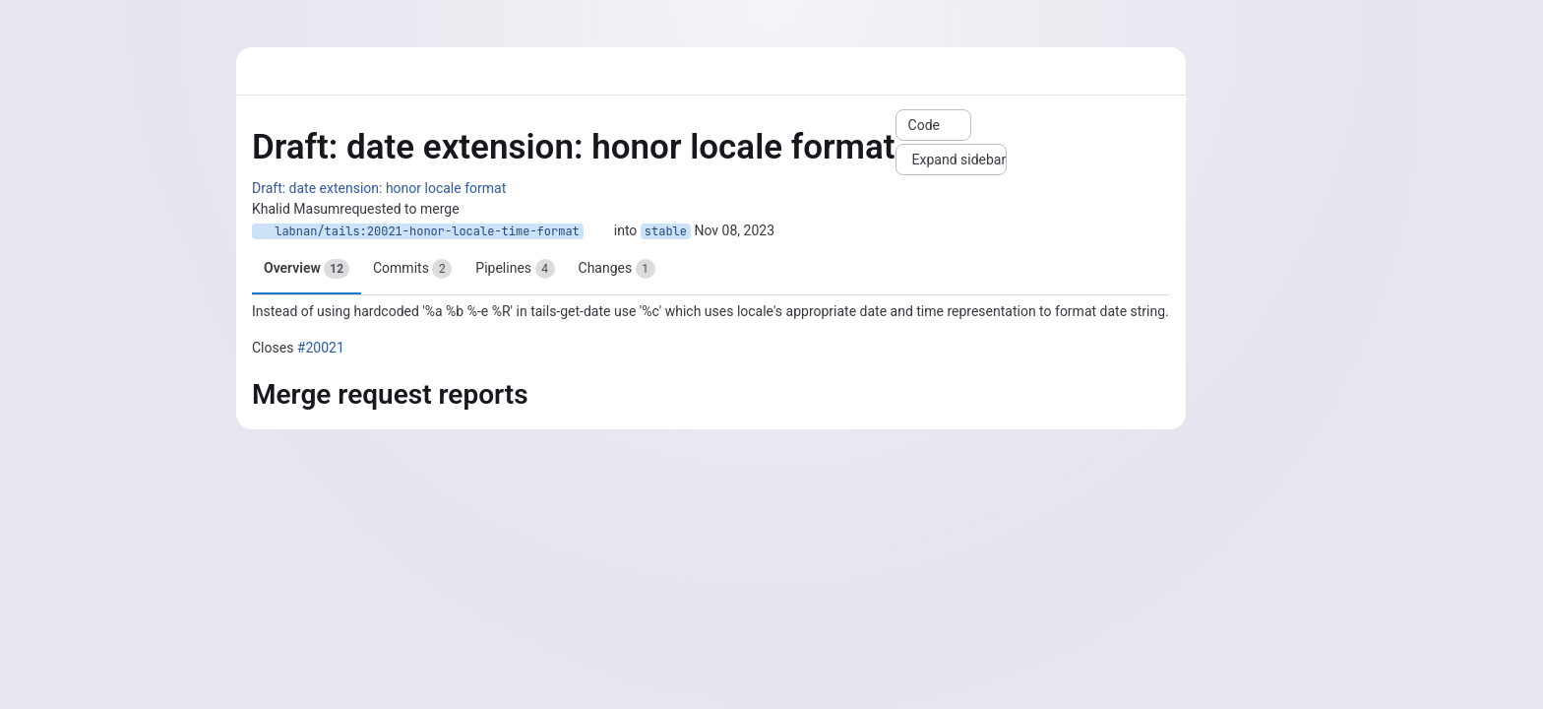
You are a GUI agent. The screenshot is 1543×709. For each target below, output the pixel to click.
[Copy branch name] (598, 231)
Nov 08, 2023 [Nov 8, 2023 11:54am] (735, 230)
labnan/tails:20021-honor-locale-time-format (418, 231)
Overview (306, 269)
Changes (617, 269)
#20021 (320, 347)
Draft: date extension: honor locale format (379, 188)
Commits (412, 269)
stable (666, 231)
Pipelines (514, 269)
